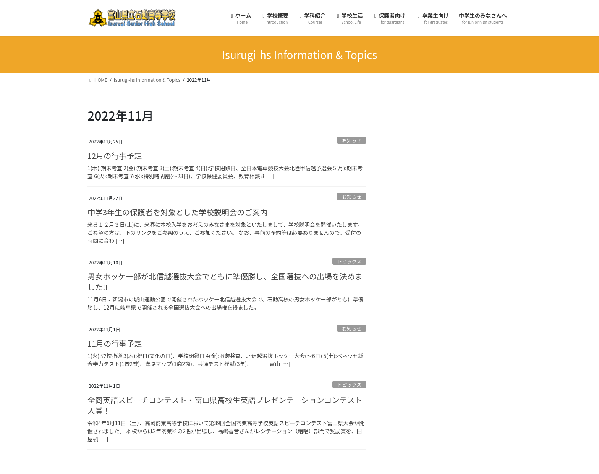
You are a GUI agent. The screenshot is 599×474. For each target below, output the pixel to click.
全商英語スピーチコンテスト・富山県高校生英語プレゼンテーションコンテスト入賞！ (225, 405)
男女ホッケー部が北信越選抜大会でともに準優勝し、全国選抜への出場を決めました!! (225, 281)
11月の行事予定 (114, 343)
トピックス (349, 261)
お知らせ (351, 140)
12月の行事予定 (114, 155)
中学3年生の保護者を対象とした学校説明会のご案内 (177, 212)
